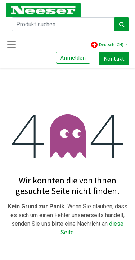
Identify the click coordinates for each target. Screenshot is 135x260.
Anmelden (73, 57)
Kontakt (114, 58)
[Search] (121, 24)
